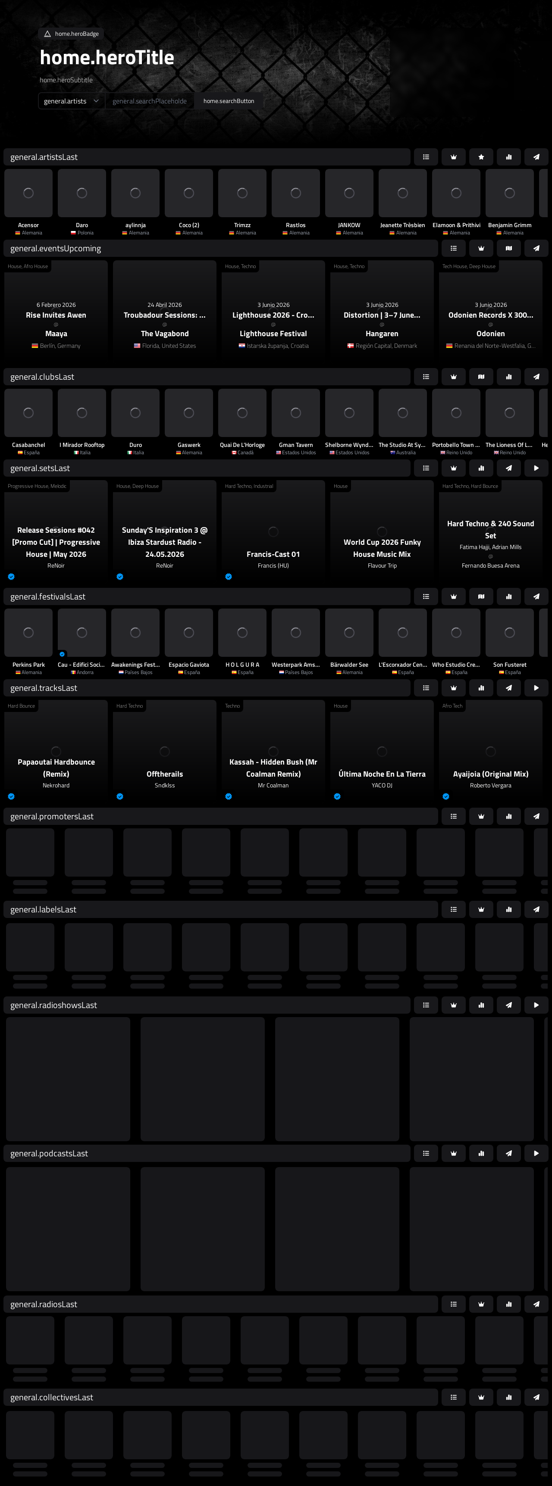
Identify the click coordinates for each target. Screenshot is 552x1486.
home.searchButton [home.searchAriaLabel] (229, 100)
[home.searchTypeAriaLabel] (71, 100)
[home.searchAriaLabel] (150, 100)
